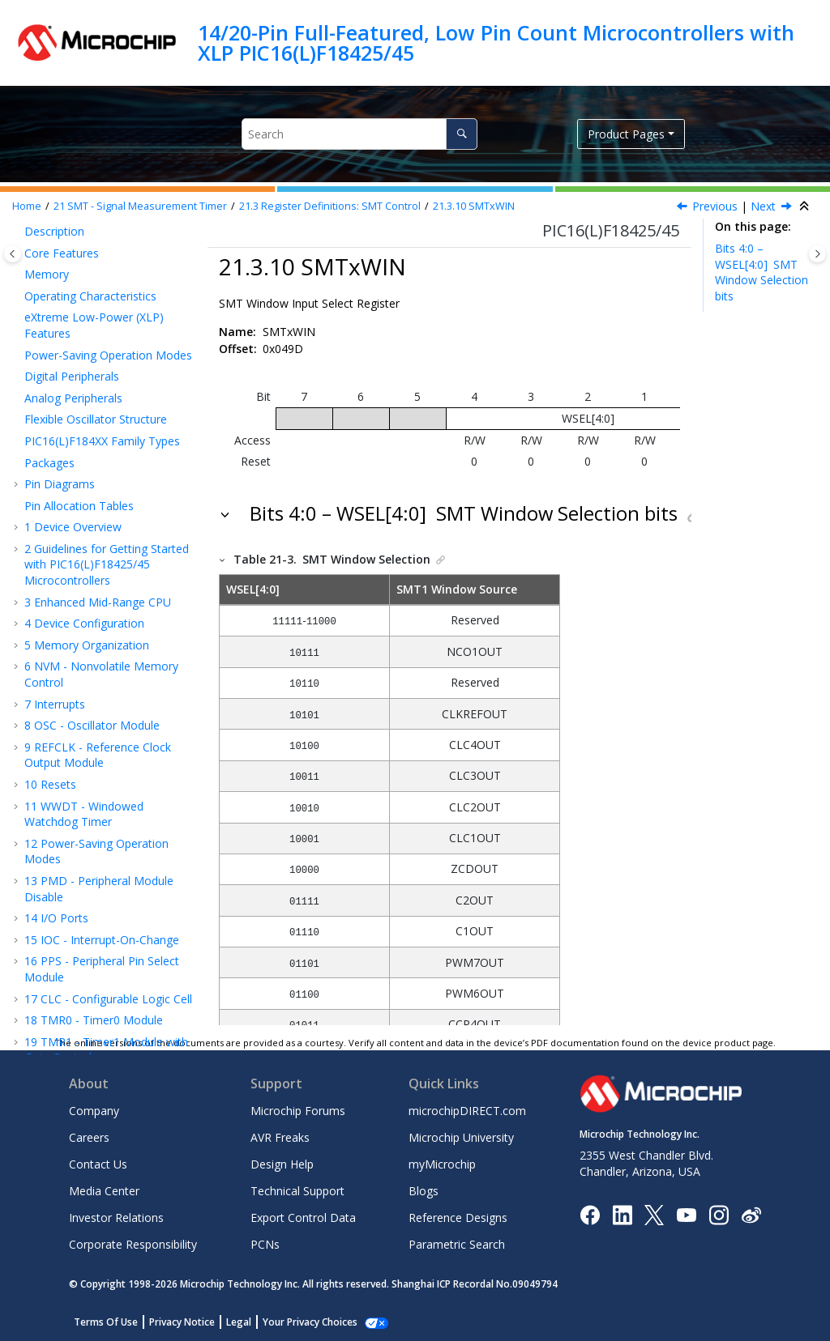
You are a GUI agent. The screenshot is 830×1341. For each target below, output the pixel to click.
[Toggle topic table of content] (817, 253)
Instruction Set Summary (97, 963)
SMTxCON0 (95, 288)
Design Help (282, 1164)
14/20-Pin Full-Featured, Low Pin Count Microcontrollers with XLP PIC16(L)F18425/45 (496, 42)
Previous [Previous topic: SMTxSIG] (715, 206)
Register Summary (80, 941)
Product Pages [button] (626, 134)
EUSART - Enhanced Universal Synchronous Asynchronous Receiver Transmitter (110, 658)
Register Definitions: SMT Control (330, 206)
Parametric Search (457, 1244)
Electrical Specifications (93, 1022)
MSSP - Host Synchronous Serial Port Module (101, 704)
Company (94, 1110)
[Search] (461, 134)
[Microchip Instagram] (718, 1213)
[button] (40, 246)
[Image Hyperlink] (686, 1214)
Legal (238, 1322)
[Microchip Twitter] (654, 1213)
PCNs (265, 1244)
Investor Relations (116, 1217)
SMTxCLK (89, 353)
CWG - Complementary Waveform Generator (92, 538)
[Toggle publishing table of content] (12, 253)
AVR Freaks (280, 1137)
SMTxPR (86, 267)
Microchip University (461, 1137)
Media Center (104, 1190)
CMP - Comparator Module (103, 882)
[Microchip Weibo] (751, 1214)
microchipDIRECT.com (467, 1110)
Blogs (424, 1190)
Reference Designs (458, 1217)
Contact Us (98, 1164)
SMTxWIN (474, 206)
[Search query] (359, 134)
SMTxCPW (91, 245)
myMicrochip (442, 1164)
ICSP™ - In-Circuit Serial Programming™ (93, 992)
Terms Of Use (106, 1322)
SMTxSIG (88, 374)
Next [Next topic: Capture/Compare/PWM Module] (763, 206)
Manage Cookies (301, 1322)
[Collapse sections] (805, 206)
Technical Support (297, 1190)
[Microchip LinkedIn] (622, 1213)
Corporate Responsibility (133, 1244)
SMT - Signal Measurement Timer (140, 206)
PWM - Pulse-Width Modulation (83, 501)
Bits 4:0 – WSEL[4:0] (761, 272)
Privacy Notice (182, 1322)
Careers (89, 1137)
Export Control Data (303, 1217)
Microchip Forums (297, 1110)
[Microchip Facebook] (590, 1213)
